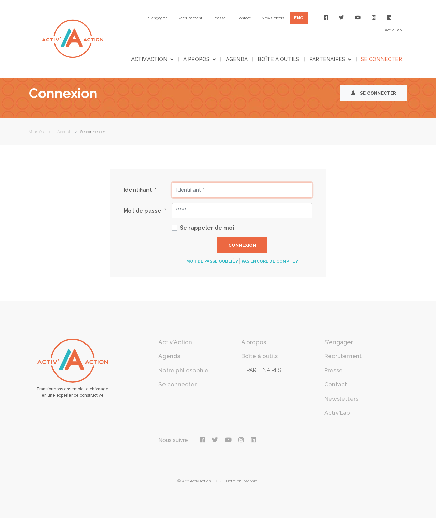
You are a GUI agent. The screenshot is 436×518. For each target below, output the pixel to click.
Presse (219, 18)
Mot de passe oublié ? (212, 261)
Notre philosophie (183, 370)
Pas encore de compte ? (270, 261)
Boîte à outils (278, 59)
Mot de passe (145, 210)
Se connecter (381, 59)
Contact (244, 18)
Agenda (237, 59)
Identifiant (140, 190)
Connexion (242, 245)
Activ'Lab (393, 30)
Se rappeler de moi (207, 227)
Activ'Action (149, 59)
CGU (217, 481)
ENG (299, 17)
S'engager (157, 18)
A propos (196, 59)
